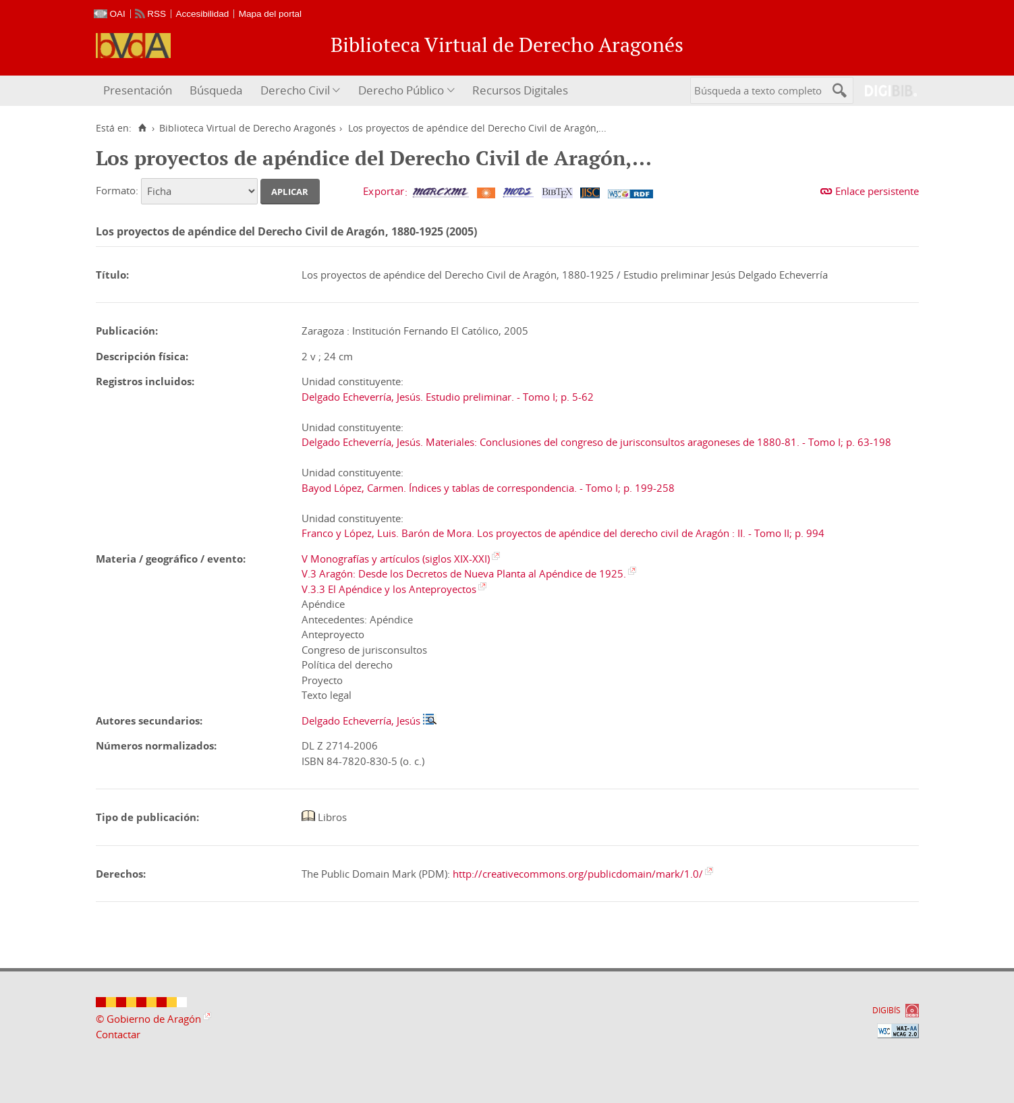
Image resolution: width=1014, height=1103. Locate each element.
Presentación (137, 90)
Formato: (117, 190)
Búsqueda (216, 90)
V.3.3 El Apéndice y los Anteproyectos (389, 589)
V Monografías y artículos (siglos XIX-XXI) (396, 558)
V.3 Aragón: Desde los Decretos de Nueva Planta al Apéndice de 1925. (464, 573)
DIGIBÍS (886, 1010)
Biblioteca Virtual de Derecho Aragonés (247, 128)
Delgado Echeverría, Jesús (361, 720)
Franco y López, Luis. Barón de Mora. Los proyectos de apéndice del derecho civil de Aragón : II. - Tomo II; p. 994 (563, 533)
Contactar (118, 1034)
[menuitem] (139, 91)
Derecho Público (401, 90)
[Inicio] (142, 128)
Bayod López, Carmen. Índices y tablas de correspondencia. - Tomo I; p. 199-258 (488, 487)
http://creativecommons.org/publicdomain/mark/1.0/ (578, 873)
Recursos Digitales (520, 90)
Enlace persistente (877, 191)
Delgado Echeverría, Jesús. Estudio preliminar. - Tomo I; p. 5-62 (448, 396)
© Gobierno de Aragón (148, 1018)
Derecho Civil (295, 90)
